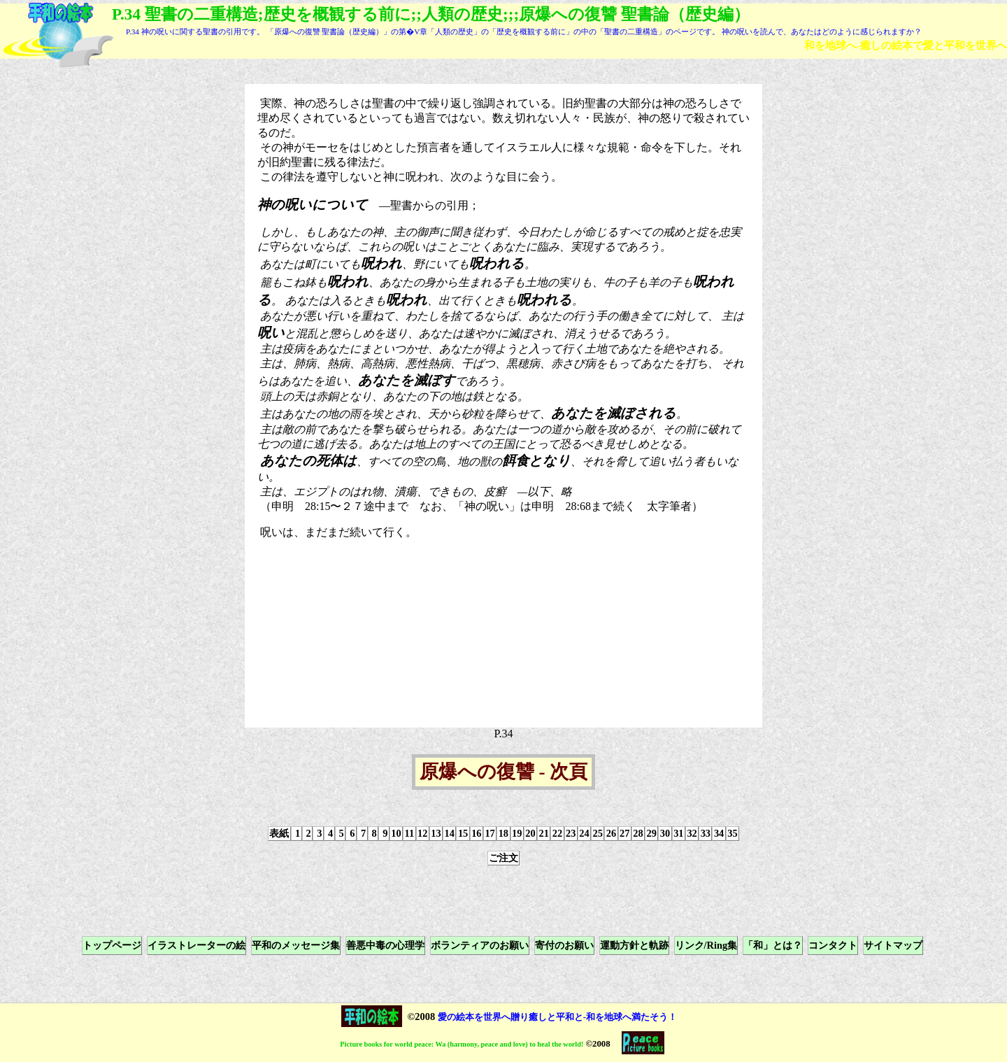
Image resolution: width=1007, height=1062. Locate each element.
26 (611, 833)
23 (571, 833)
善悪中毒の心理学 (385, 945)
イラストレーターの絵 (196, 945)
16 (476, 833)
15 (463, 833)
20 (530, 833)
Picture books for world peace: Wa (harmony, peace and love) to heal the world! (461, 1044)
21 (543, 833)
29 (652, 833)
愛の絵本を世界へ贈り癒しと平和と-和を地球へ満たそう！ (557, 1017)
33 (705, 833)
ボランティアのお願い (480, 945)
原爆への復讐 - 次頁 (504, 771)
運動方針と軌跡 (634, 945)
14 (450, 833)
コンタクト (832, 945)
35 (732, 833)
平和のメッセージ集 (296, 945)
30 (665, 833)
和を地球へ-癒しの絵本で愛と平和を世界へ (905, 45)
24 (584, 833)
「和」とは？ (772, 945)
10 (396, 833)
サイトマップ (893, 945)
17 (489, 833)
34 (719, 833)
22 (557, 833)
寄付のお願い (564, 945)
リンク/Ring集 (706, 945)
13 (436, 833)
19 (517, 833)
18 (503, 833)
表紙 (279, 833)
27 (624, 833)
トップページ (112, 945)
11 (410, 833)
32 (692, 833)
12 (422, 833)
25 (598, 833)
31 (678, 833)
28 (638, 833)
